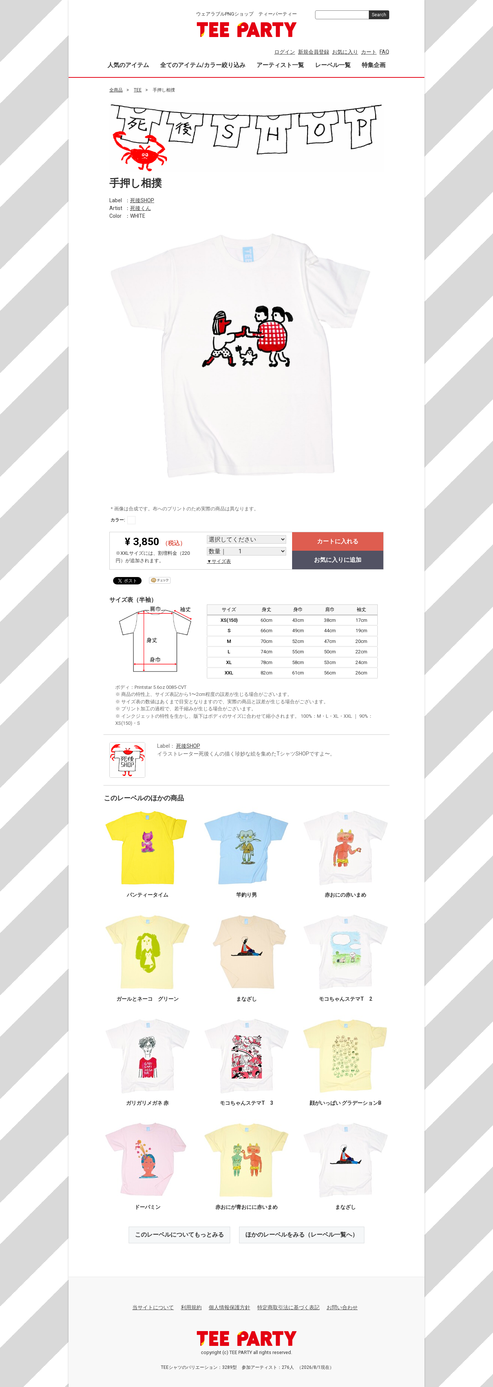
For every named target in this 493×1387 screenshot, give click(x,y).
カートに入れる (337, 541)
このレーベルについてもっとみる (179, 1234)
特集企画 (374, 65)
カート (369, 52)
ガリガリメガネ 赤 (147, 1103)
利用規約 (191, 1307)
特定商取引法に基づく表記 (288, 1307)
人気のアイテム (128, 65)
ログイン (284, 52)
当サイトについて (153, 1307)
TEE (138, 90)
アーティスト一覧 (280, 65)
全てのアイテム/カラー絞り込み (202, 65)
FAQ (384, 52)
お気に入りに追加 (337, 559)
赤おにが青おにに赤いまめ (246, 1207)
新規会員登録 (313, 52)
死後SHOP (142, 200)
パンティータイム (147, 895)
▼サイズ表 (219, 561)
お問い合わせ (342, 1307)
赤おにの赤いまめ (345, 895)
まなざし (246, 999)
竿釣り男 (246, 895)
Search (379, 14)
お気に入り (345, 52)
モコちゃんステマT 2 (345, 999)
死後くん (140, 208)
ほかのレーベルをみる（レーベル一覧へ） (301, 1234)
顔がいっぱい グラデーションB (345, 1103)
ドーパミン (148, 1207)
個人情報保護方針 (229, 1307)
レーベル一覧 (333, 65)
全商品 (116, 90)
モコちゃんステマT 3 (246, 1103)
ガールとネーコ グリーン (147, 999)
